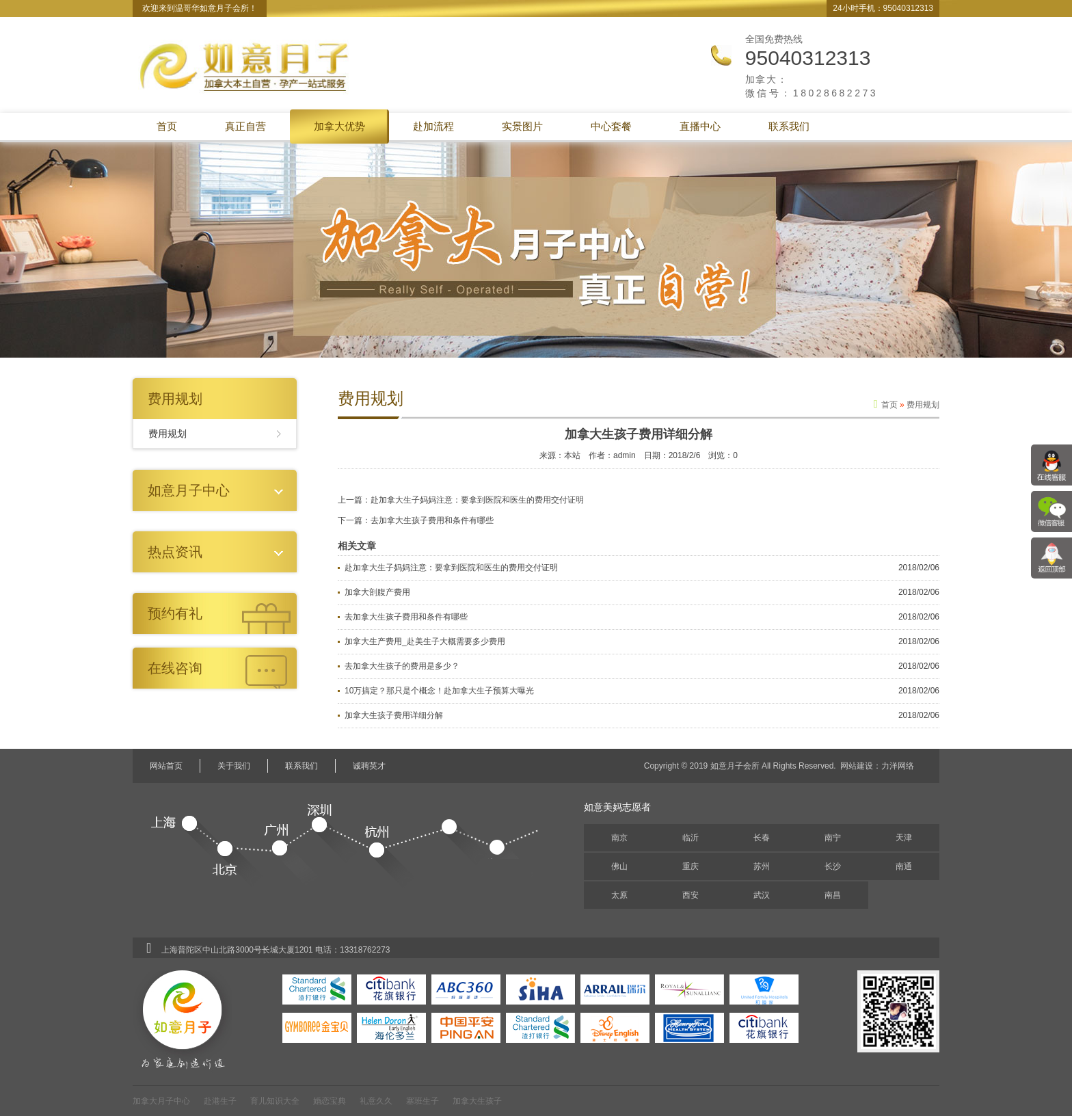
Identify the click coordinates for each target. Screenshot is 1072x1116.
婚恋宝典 (329, 1101)
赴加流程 (433, 126)
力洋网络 (897, 766)
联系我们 (788, 126)
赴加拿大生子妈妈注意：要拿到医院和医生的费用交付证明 (477, 500)
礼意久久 (376, 1101)
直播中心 (700, 126)
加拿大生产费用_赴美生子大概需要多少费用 (425, 641)
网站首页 (166, 766)
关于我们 (233, 766)
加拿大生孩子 (477, 1101)
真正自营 (245, 126)
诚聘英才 (369, 766)
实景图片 (522, 126)
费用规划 (167, 433)
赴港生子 (220, 1101)
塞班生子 (422, 1101)
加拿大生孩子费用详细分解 (394, 715)
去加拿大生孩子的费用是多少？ (402, 666)
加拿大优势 (339, 126)
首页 (167, 126)
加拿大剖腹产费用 (377, 592)
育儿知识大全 (274, 1101)
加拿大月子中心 (161, 1101)
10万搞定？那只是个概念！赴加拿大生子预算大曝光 (439, 690)
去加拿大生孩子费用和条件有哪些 (432, 520)
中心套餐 (611, 126)
